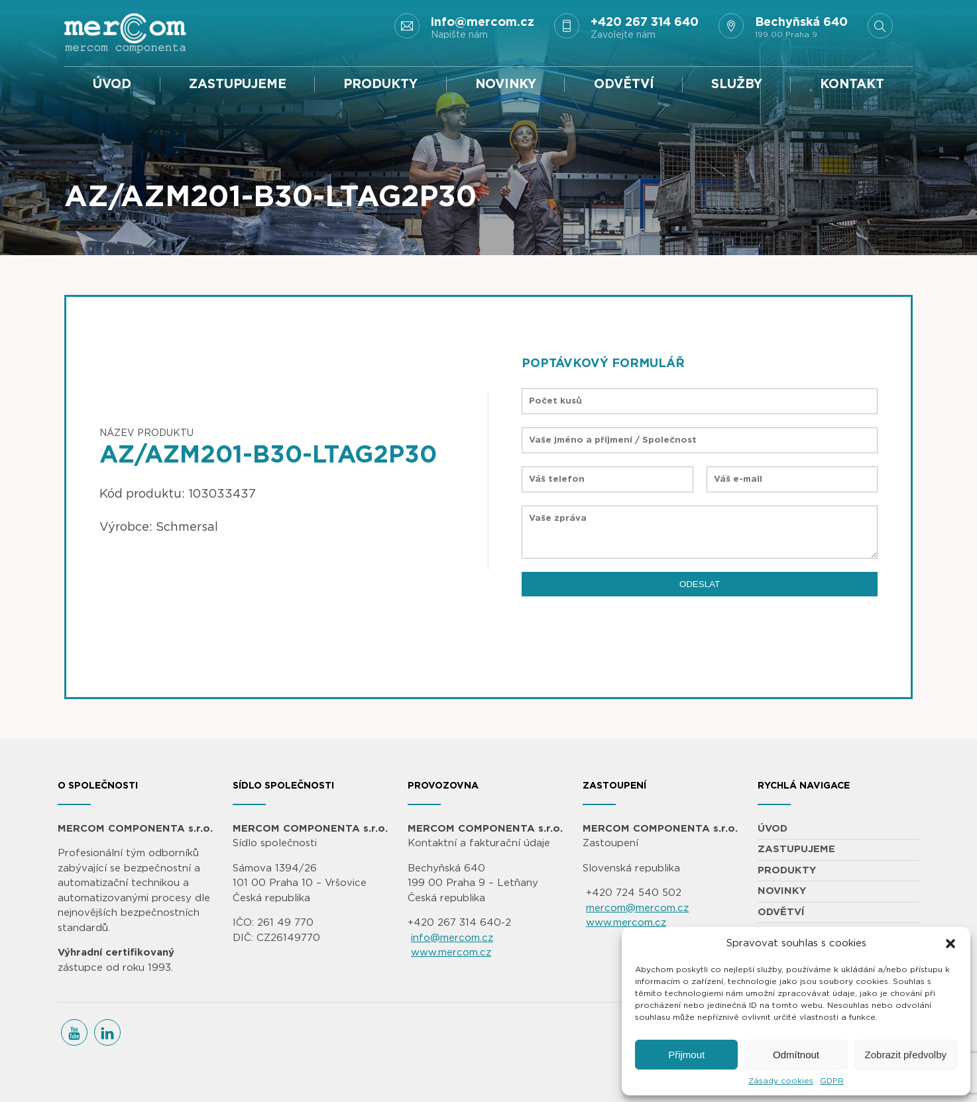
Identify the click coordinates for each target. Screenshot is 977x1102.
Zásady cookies (780, 1081)
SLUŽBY (736, 84)
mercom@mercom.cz (637, 908)
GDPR (832, 1081)
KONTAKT (852, 84)
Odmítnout (796, 1054)
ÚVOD (112, 84)
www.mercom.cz (451, 953)
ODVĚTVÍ (624, 84)
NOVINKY (505, 84)
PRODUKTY (380, 84)
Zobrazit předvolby (906, 1054)
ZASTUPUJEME (237, 84)
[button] (950, 943)
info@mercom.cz (452, 938)
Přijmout (686, 1054)
